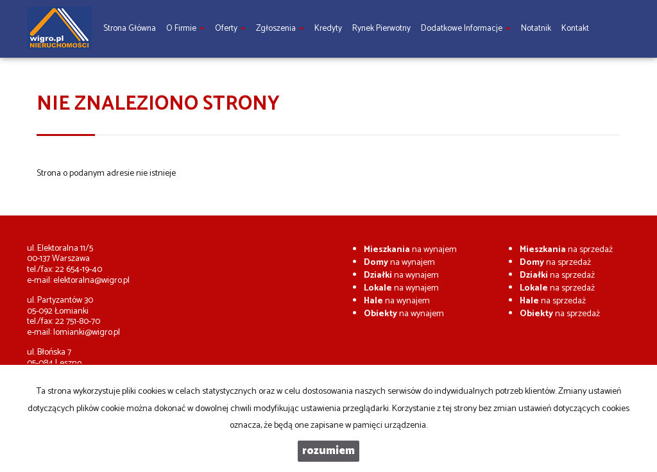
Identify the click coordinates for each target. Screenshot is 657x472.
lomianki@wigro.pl (86, 332)
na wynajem (410, 249)
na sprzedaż (566, 249)
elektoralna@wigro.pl (91, 280)
